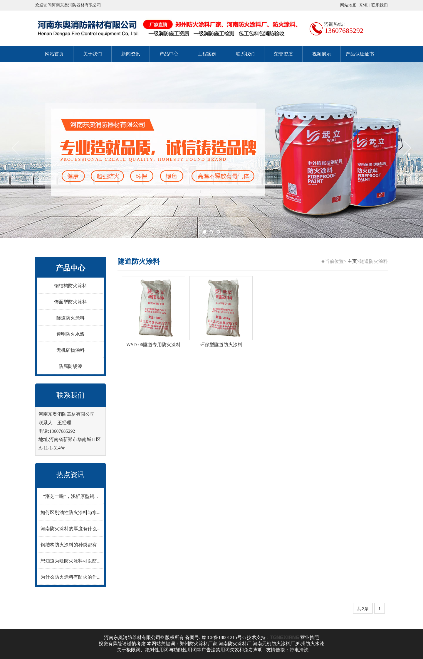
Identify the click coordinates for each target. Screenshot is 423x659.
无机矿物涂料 (70, 350)
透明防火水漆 (70, 334)
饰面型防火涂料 (70, 301)
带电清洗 (299, 649)
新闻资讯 (130, 53)
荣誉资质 (283, 53)
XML (364, 5)
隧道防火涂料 (70, 317)
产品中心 (169, 53)
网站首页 (54, 53)
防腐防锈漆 (70, 366)
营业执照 (309, 637)
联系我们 (379, 5)
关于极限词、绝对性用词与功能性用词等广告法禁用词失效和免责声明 (190, 649)
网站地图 (348, 5)
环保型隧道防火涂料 (221, 344)
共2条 (362, 608)
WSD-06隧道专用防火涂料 (153, 344)
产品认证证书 (360, 53)
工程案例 (207, 53)
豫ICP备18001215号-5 (224, 637)
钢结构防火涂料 (70, 285)
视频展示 (321, 53)
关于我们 (92, 53)
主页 (352, 261)
